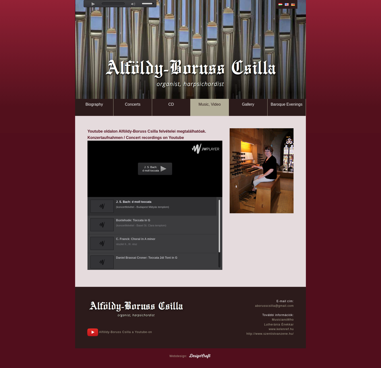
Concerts (132, 104)
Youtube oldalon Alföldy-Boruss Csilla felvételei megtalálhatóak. (146, 131)
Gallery (248, 104)
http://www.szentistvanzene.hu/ (270, 333)
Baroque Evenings (287, 104)
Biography (94, 104)
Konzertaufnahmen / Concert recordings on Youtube (135, 138)
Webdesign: (190, 356)
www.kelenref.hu (281, 329)
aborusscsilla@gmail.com (274, 306)
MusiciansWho (283, 319)
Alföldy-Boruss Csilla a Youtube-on (119, 332)
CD (171, 104)
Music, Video (210, 104)
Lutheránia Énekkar (279, 324)
